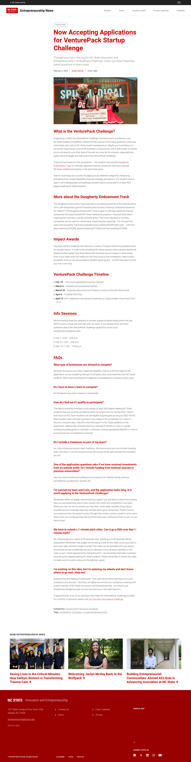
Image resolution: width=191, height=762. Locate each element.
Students (107, 11)
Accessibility (60, 757)
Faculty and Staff (138, 11)
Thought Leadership (161, 11)
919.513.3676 (14, 725)
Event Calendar (103, 709)
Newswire (84, 608)
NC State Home (17, 2)
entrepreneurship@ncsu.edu (21, 719)
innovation (77, 612)
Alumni (121, 11)
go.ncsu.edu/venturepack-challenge (106, 599)
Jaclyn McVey (78, 71)
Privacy (99, 714)
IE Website (181, 11)
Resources (80, 757)
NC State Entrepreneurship (95, 612)
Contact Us (63, 709)
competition (65, 612)
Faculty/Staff (72, 608)
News (61, 714)
